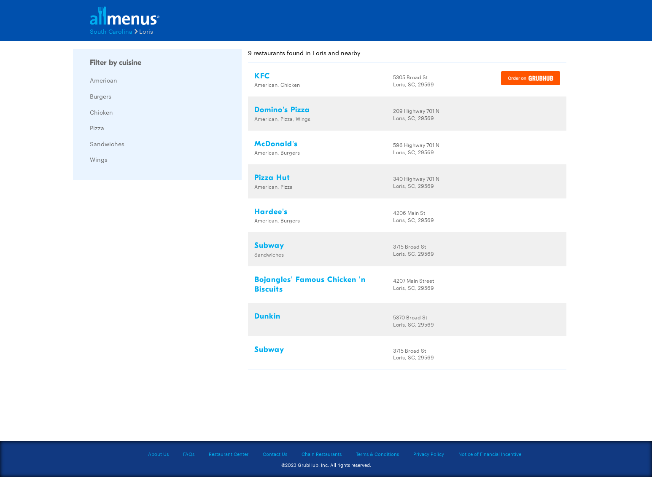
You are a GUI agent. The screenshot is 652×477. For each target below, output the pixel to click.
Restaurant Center (228, 453)
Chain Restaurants (322, 453)
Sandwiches (107, 143)
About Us (158, 453)
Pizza (97, 127)
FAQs (188, 453)
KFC (262, 76)
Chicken (101, 112)
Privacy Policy (428, 453)
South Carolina (111, 31)
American (103, 80)
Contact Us (275, 453)
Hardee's (271, 211)
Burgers (100, 96)
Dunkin (267, 316)
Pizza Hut (272, 177)
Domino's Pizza (282, 109)
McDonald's (276, 143)
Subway (269, 245)
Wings (99, 159)
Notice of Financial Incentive (489, 453)
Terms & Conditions (377, 453)
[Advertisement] (136, 312)
